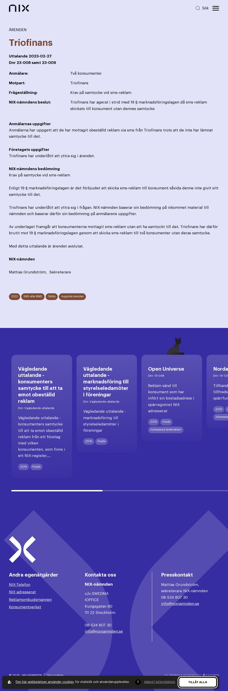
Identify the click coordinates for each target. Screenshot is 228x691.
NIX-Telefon (19, 585)
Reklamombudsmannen (30, 600)
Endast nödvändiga (159, 681)
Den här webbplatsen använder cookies (45, 682)
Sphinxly (175, 675)
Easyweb (211, 675)
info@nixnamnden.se (104, 631)
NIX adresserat (22, 592)
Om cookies (55, 675)
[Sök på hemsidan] (202, 8)
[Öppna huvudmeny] (215, 8)
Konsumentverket (25, 607)
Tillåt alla (197, 682)
